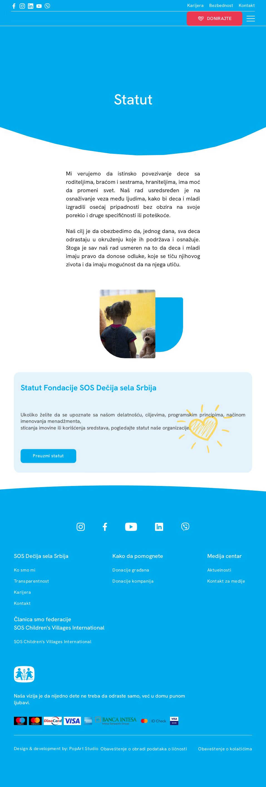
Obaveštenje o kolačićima (225, 749)
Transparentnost (31, 581)
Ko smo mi (24, 570)
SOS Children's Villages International (52, 642)
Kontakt (247, 5)
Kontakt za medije (226, 581)
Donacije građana (130, 570)
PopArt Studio (83, 748)
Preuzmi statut (48, 458)
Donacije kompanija (133, 581)
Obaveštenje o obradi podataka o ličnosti (144, 749)
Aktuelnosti (219, 570)
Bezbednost (221, 5)
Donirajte (214, 18)
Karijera (195, 5)
